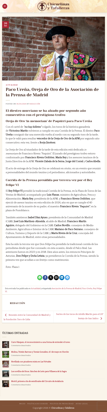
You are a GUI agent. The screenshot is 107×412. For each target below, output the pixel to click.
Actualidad (12, 85)
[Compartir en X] (50, 277)
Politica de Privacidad (62, 404)
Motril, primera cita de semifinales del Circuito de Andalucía (37, 381)
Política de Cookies (37, 404)
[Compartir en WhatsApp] (39, 277)
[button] (4, 6)
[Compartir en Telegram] (67, 277)
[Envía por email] (56, 277)
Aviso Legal (82, 404)
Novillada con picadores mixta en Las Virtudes (31, 362)
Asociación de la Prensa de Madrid (66, 288)
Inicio (22, 404)
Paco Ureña (87, 288)
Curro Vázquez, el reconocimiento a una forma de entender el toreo (40, 342)
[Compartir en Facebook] (45, 277)
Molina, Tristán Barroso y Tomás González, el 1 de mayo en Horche (40, 352)
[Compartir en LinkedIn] (61, 277)
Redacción (35, 104)
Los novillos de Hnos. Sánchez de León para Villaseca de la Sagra (39, 371)
